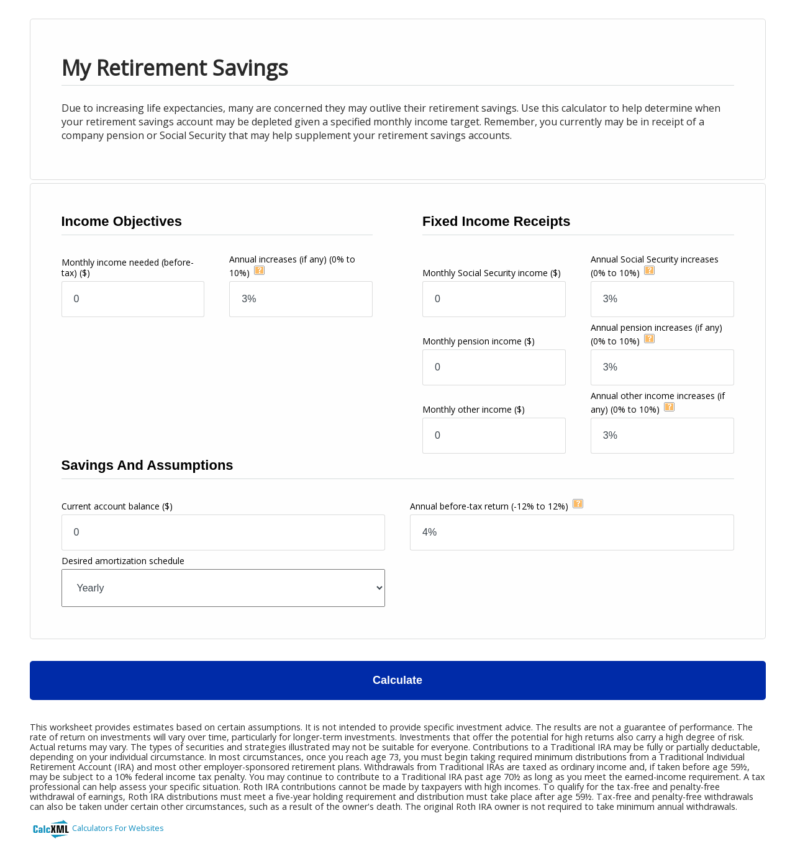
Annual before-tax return (489, 506)
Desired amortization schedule (122, 561)
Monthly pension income (478, 341)
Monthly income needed (127, 267)
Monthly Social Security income (491, 273)
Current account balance (117, 506)
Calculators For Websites (118, 827)
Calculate (397, 680)
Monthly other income (473, 409)
